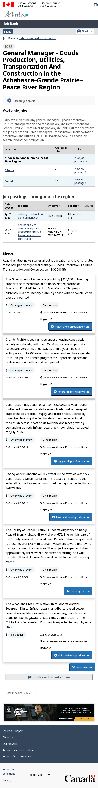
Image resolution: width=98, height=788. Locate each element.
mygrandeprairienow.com (72, 391)
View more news (82, 667)
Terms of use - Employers (18, 756)
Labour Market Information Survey (49, 677)
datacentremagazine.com (72, 655)
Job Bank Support (13, 731)
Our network (10, 743)
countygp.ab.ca (78, 591)
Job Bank (11, 23)
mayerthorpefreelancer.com (70, 326)
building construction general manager (30, 215)
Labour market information (37, 38)
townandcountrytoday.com (71, 517)
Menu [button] (7, 31)
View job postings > (80, 159)
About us (8, 737)
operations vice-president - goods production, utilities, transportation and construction (30, 231)
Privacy (7, 780)
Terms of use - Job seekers (18, 750)
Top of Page (39, 774)
